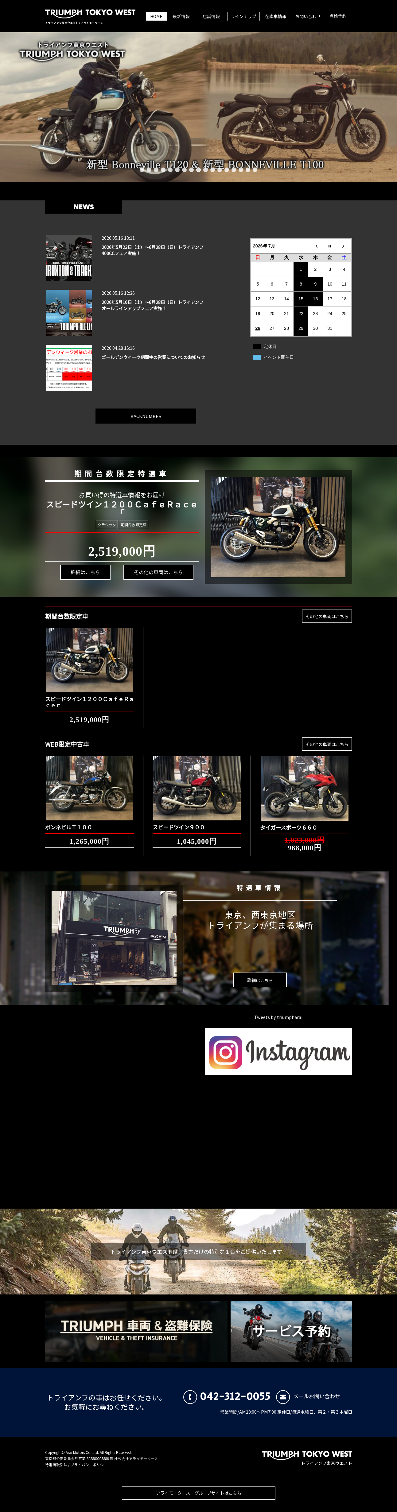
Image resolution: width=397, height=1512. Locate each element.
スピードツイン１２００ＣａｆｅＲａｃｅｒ (89, 696)
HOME (156, 16)
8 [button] (191, 170)
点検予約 (338, 16)
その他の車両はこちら (132, 563)
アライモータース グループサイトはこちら (198, 1498)
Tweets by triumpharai (278, 1017)
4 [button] (163, 170)
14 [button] (234, 170)
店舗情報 (211, 16)
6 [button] (177, 170)
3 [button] (156, 170)
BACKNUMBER (146, 410)
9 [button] (198, 170)
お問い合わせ (308, 16)
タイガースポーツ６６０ (288, 821)
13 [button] (226, 170)
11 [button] (212, 170)
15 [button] (241, 170)
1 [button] (142, 170)
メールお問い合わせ (308, 1396)
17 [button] (255, 170)
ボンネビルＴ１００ (68, 821)
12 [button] (219, 170)
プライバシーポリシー (89, 1464)
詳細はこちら (101, 592)
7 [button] (184, 170)
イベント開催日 (279, 357)
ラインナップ (243, 16)
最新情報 (181, 16)
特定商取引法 (56, 1464)
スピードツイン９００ (179, 821)
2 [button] (149, 170)
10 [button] (205, 170)
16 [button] (248, 170)
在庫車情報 (275, 16)
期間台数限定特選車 (114, 463)
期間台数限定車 (125, 524)
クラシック (115, 524)
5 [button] (170, 170)
